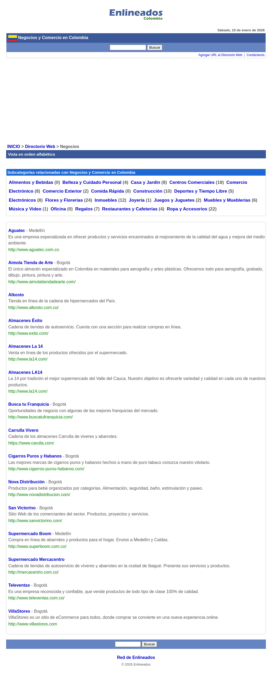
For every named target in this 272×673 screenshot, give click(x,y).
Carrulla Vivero (23, 430)
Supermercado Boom (29, 533)
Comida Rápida (107, 191)
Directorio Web (40, 146)
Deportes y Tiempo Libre (200, 191)
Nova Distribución (26, 482)
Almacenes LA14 (25, 372)
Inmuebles (106, 200)
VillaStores (19, 611)
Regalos (84, 208)
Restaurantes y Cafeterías (130, 208)
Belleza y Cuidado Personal (91, 182)
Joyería (137, 200)
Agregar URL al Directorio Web (220, 55)
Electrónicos (22, 200)
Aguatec (16, 230)
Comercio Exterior (62, 191)
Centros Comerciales (192, 182)
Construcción (148, 191)
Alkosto (16, 295)
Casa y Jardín (145, 182)
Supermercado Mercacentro (36, 559)
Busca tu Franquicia (28, 404)
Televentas (19, 585)
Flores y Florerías (64, 200)
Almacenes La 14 (25, 346)
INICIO (13, 146)
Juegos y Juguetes (174, 200)
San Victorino (22, 508)
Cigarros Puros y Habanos (35, 456)
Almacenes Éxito (25, 320)
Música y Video (25, 208)
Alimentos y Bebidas (31, 182)
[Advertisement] (136, 101)
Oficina (58, 208)
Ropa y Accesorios (187, 208)
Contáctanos (255, 55)
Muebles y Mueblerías (227, 200)
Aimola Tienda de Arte (30, 262)
